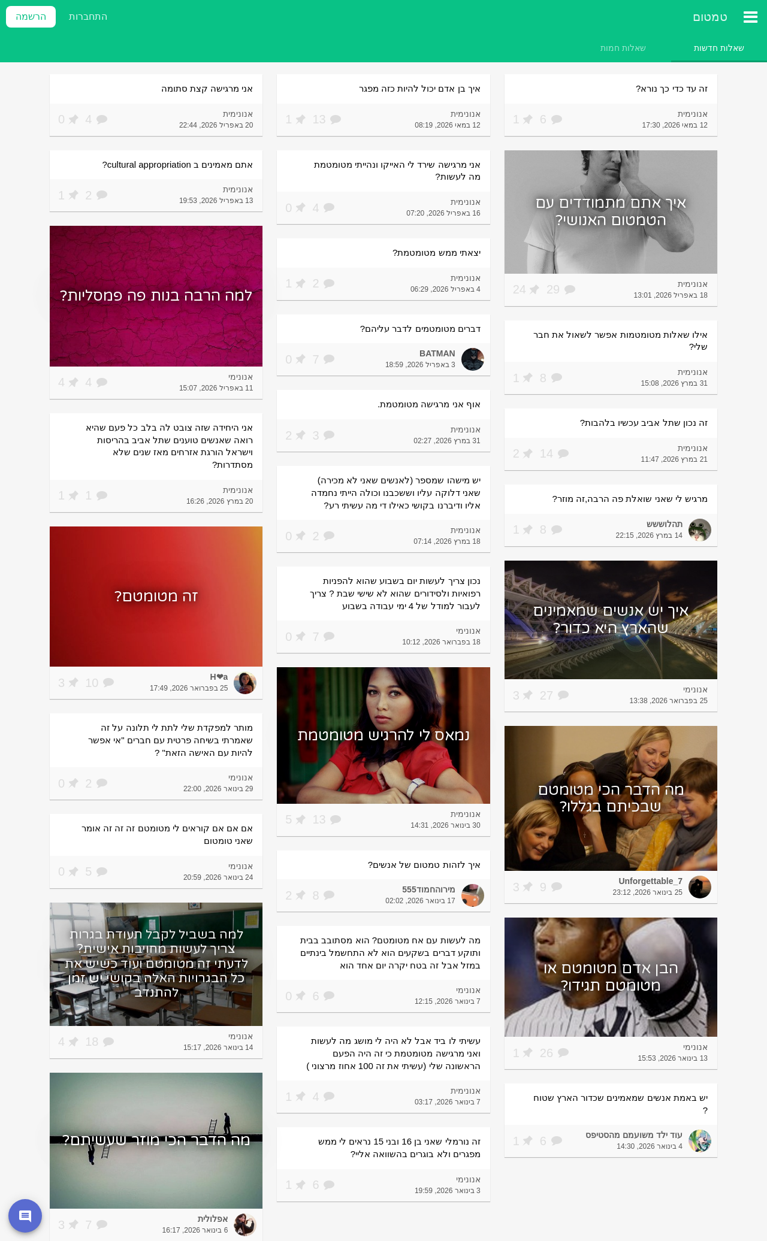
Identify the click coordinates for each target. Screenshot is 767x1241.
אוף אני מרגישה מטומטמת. (429, 404)
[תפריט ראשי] (750, 17)
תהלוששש (665, 524)
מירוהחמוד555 (428, 889)
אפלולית (213, 1219)
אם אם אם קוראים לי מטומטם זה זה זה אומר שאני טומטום (167, 834)
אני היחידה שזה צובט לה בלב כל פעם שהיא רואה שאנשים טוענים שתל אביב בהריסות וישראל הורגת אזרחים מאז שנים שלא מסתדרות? (169, 446)
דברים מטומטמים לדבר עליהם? (420, 328)
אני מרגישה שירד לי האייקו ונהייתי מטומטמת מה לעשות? (397, 170)
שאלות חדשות (719, 48)
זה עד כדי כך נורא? (672, 88)
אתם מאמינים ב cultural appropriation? (177, 164)
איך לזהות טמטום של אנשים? (424, 864)
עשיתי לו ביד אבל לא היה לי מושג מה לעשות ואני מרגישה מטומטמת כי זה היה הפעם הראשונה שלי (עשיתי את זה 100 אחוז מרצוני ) (393, 1053)
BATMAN (437, 353)
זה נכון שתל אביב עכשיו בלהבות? (644, 422)
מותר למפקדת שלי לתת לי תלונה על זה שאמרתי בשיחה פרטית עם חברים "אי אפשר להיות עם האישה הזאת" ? (170, 739)
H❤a (219, 677)
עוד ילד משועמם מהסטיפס (634, 1135)
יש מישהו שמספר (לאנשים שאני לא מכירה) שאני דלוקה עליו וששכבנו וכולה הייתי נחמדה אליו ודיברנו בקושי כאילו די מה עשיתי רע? (396, 492)
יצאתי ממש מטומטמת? (436, 252)
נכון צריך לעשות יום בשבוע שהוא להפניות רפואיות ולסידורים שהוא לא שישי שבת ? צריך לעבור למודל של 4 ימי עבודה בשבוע (395, 593)
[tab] (719, 48)
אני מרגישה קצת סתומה (207, 88)
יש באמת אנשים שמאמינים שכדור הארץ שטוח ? (620, 1103)
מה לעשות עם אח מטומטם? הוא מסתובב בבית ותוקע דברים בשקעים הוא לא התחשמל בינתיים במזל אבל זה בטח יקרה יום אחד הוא (390, 952)
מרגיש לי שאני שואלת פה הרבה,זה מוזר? (630, 499)
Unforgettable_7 (650, 881)
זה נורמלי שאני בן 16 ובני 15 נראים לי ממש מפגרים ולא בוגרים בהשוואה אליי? (399, 1147)
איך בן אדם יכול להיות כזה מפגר (420, 88)
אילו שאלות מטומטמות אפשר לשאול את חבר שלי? (620, 340)
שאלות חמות (623, 48)
